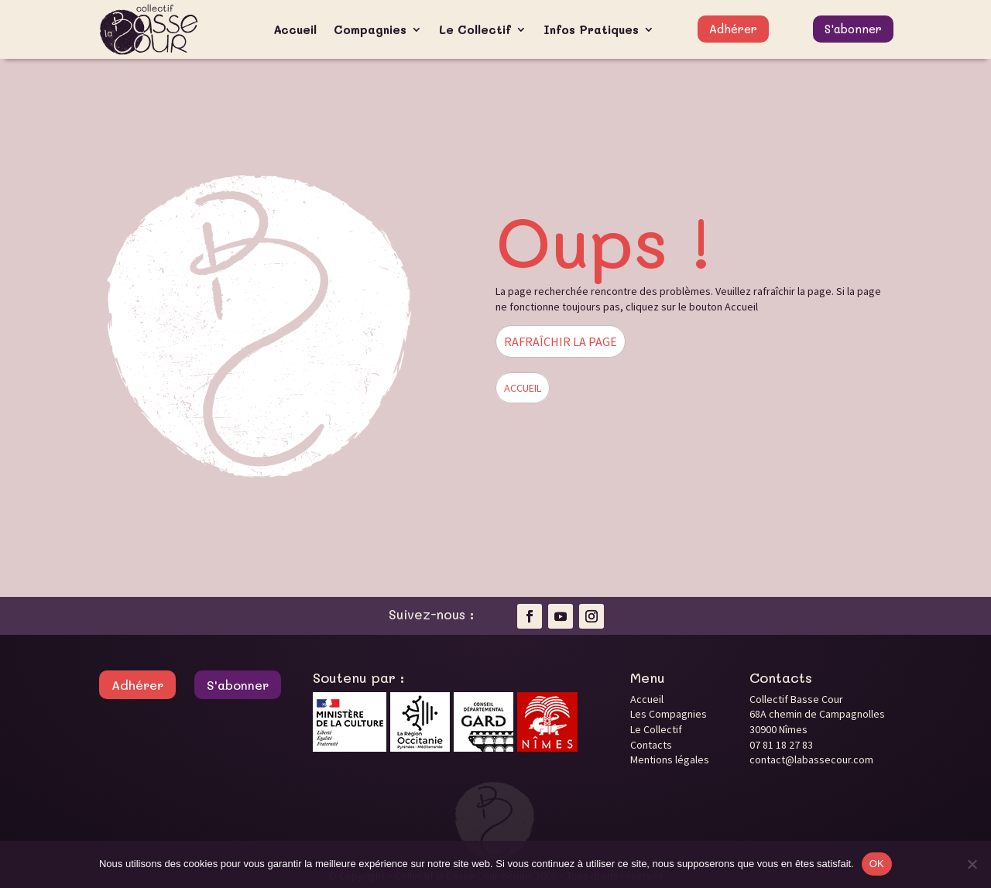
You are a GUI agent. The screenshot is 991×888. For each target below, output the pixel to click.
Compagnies (370, 29)
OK (876, 863)
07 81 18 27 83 (781, 745)
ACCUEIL (522, 388)
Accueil (295, 29)
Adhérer (733, 28)
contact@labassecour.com (811, 759)
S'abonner (853, 28)
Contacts (651, 745)
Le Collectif (475, 29)
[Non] (971, 864)
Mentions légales (669, 759)
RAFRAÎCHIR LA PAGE (560, 341)
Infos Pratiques (591, 29)
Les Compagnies (668, 714)
